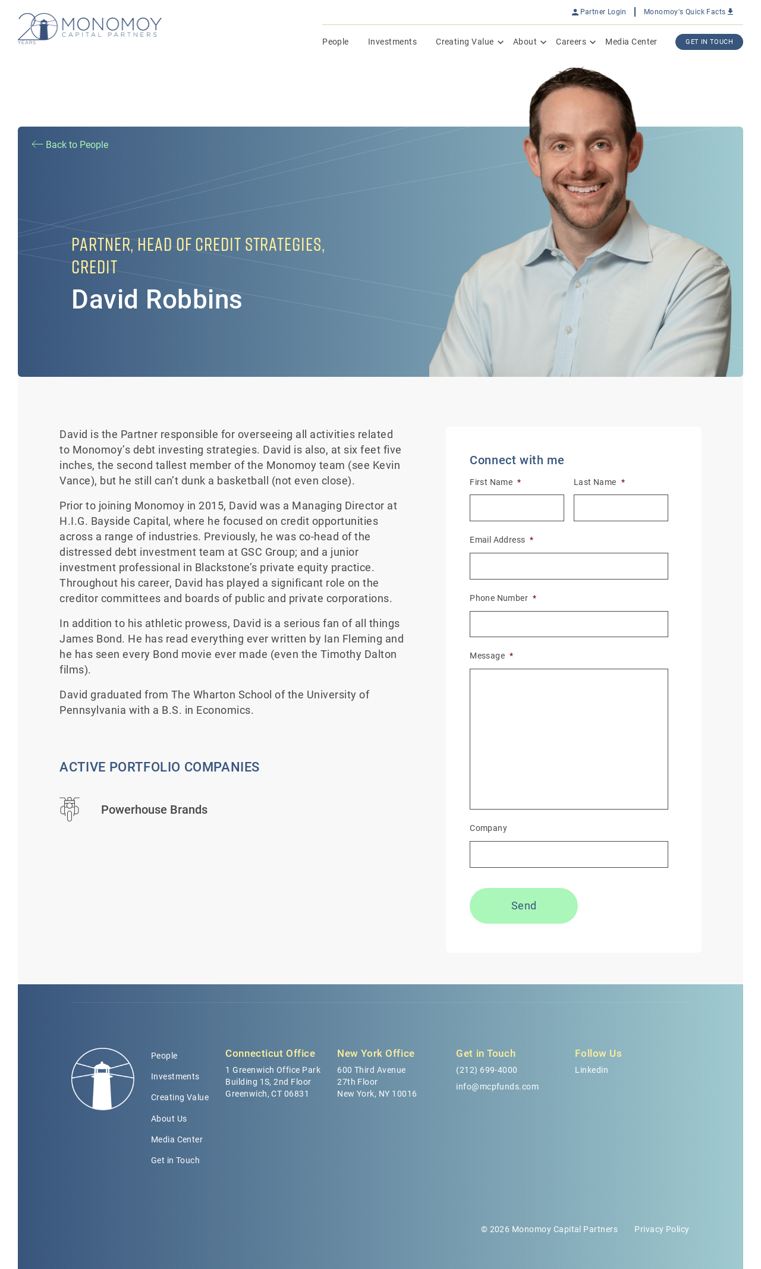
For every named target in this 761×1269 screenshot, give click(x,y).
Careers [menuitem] (571, 41)
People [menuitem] (335, 41)
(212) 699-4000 (487, 1070)
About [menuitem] (525, 41)
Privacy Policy (662, 1229)
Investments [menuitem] (392, 41)
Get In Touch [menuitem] (708, 42)
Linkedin (591, 1070)
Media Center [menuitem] (631, 41)
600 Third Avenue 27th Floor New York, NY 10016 (377, 1081)
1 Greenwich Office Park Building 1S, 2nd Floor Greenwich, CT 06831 (272, 1081)
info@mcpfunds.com (497, 1086)
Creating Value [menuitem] (465, 41)
